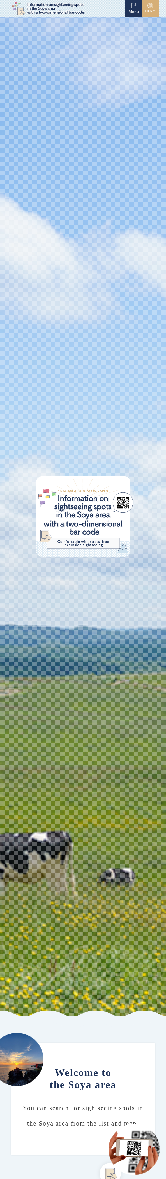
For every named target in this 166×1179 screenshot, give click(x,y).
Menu (133, 8)
